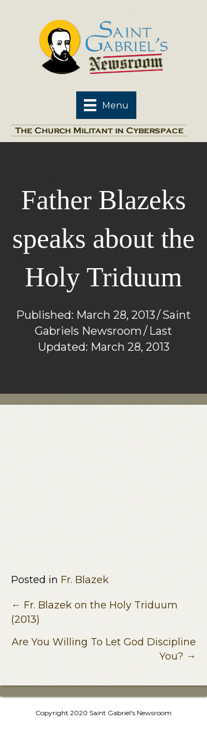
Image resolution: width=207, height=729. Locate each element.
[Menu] (106, 105)
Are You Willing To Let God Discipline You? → (104, 649)
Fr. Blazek (85, 580)
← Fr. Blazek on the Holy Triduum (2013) (94, 612)
